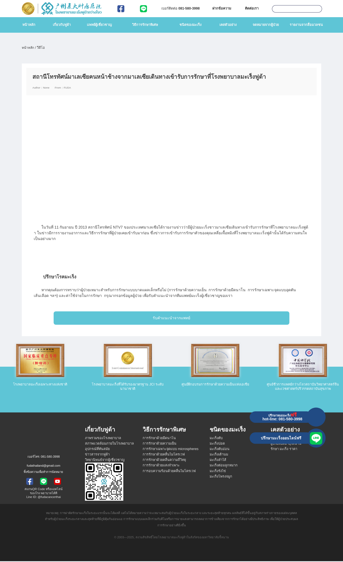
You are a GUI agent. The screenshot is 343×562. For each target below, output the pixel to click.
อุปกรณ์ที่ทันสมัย (97, 450)
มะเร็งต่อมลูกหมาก (224, 466)
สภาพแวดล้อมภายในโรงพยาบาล (109, 444)
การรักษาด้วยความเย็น (159, 444)
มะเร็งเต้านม (219, 455)
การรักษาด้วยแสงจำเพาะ (161, 466)
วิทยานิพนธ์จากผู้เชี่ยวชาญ (105, 461)
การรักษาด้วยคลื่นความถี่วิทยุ (164, 461)
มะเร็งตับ (216, 439)
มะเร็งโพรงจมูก (221, 477)
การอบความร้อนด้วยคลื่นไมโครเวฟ (169, 472)
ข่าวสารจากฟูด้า (97, 455)
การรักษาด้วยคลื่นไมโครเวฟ (164, 455)
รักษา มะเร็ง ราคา (284, 450)
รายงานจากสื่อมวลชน (306, 25)
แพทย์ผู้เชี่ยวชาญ (99, 25)
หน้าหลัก (28, 25)
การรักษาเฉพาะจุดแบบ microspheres (170, 450)
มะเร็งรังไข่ (218, 472)
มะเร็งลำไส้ (218, 461)
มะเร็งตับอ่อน (219, 450)
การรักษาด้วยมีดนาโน (159, 439)
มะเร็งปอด (217, 444)
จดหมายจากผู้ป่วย (266, 25)
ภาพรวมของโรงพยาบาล (103, 439)
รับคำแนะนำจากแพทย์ (171, 319)
